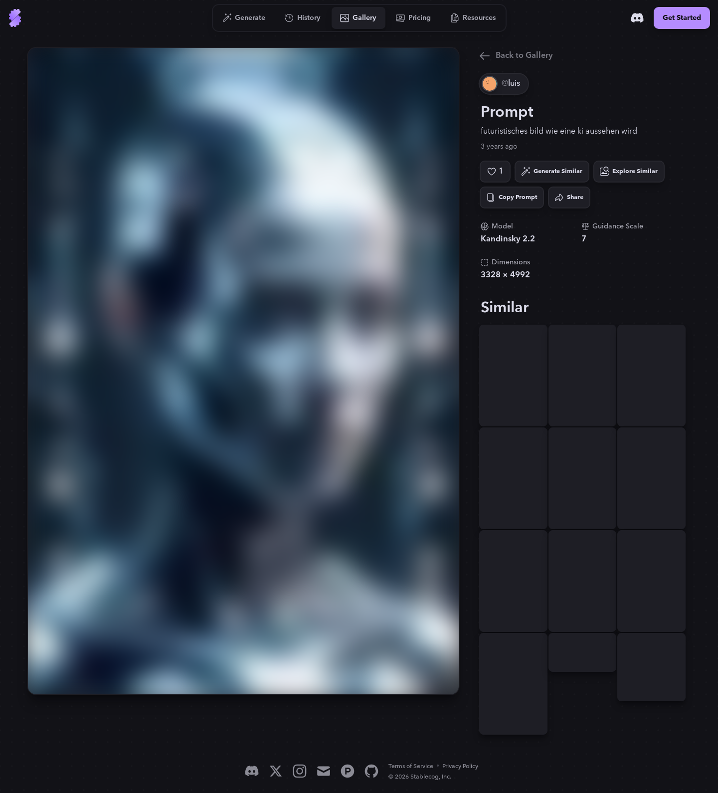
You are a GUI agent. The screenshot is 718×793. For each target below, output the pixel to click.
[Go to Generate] (244, 18)
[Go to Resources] (473, 18)
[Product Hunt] (347, 771)
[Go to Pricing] (413, 18)
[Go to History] (303, 18)
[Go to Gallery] (358, 18)
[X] (276, 771)
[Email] (324, 771)
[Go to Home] (15, 18)
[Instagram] (300, 771)
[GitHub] (371, 771)
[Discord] (637, 17)
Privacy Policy (460, 766)
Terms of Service (410, 766)
